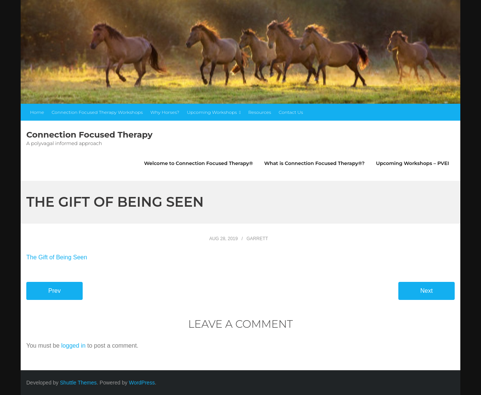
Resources (259, 112)
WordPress (142, 383)
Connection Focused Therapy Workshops (97, 112)
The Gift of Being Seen (56, 257)
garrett (257, 238)
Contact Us (291, 112)
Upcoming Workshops (212, 112)
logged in (73, 345)
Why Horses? (164, 112)
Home (37, 112)
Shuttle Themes (78, 383)
